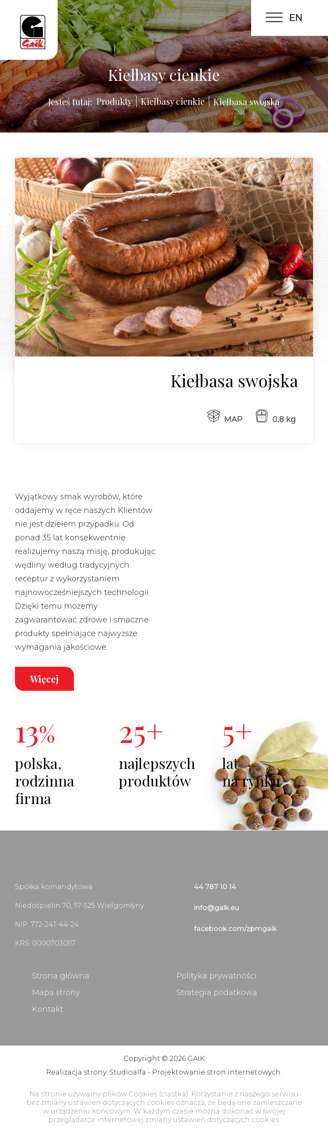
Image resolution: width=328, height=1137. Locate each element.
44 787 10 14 (215, 887)
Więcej (44, 678)
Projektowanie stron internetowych (216, 1072)
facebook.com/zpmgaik (235, 929)
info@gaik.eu (216, 908)
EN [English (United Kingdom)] (295, 18)
